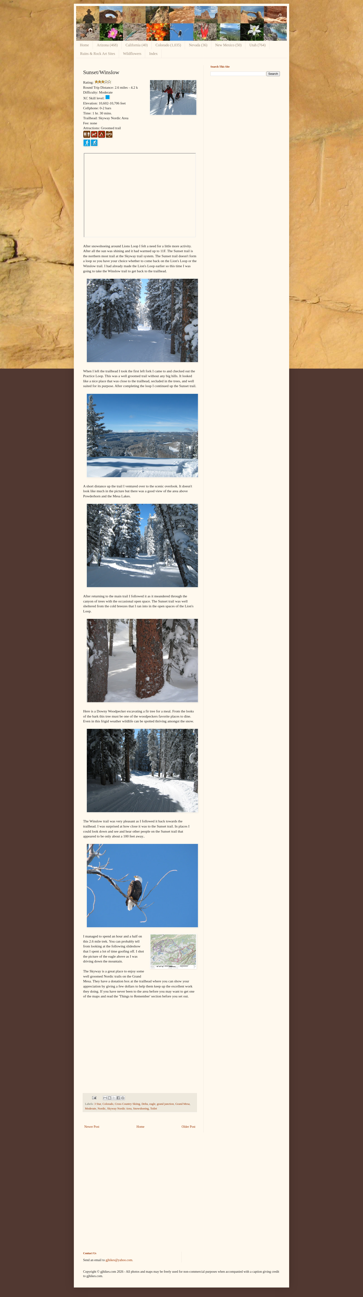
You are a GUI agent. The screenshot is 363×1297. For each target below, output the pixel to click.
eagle (152, 1104)
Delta (144, 1104)
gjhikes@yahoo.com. (119, 1260)
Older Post (189, 1126)
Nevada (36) (198, 45)
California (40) (136, 45)
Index (153, 54)
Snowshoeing (141, 1108)
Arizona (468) (107, 45)
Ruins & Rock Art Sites (97, 54)
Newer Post (91, 1126)
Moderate (90, 1108)
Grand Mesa (182, 1104)
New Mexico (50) (228, 45)
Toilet (153, 1108)
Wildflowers (132, 54)
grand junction (165, 1104)
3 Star (97, 1104)
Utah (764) (257, 45)
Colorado (108, 1104)
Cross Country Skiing (127, 1104)
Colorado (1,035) (168, 45)
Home (84, 45)
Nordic (102, 1108)
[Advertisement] (245, 112)
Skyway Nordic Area (119, 1108)
